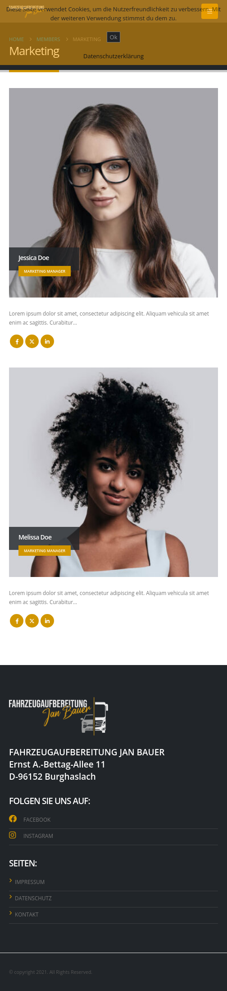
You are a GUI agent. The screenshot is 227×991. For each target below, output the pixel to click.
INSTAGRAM (38, 835)
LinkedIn (47, 341)
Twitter (32, 341)
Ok (114, 37)
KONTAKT (26, 914)
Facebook (16, 341)
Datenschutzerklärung (113, 56)
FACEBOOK (36, 819)
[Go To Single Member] (113, 193)
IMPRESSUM (30, 881)
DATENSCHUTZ (33, 898)
